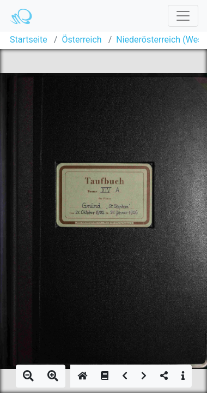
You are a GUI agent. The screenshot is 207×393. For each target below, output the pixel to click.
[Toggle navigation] (183, 16)
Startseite (28, 39)
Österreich (81, 39)
